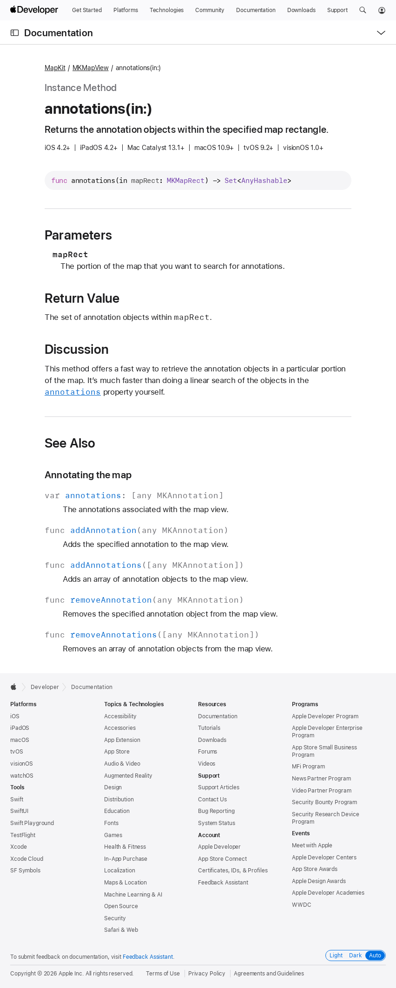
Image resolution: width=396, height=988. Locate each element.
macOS (19, 740)
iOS (15, 716)
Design (113, 787)
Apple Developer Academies (328, 893)
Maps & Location (125, 882)
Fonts (111, 823)
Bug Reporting (216, 811)
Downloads (212, 740)
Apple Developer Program (325, 716)
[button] (363, 10)
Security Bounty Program (324, 802)
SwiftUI (19, 811)
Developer (45, 687)
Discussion (77, 349)
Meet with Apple (312, 845)
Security (115, 918)
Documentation (58, 33)
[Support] (337, 10)
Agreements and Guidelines (269, 973)
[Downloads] (301, 10)
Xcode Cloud (26, 859)
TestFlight (22, 835)
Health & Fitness (125, 847)
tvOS (16, 751)
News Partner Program (321, 778)
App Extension (122, 740)
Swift (16, 799)
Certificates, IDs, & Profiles (233, 870)
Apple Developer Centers (324, 857)
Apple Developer (219, 847)
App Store (117, 751)
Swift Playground (32, 823)
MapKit (55, 68)
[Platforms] (126, 10)
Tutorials (209, 728)
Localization (119, 870)
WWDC (301, 905)
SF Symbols (25, 870)
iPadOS (19, 728)
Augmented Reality (128, 776)
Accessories (120, 728)
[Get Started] (87, 10)
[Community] (209, 10)
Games (113, 835)
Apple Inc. (71, 973)
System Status (216, 823)
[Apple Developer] (35, 10)
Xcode (18, 847)
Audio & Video (122, 763)
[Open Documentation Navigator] (14, 32)
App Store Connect (222, 859)
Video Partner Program (321, 790)
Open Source (121, 906)
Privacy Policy (206, 973)
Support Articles (218, 787)
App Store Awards (314, 869)
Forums (207, 751)
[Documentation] (255, 10)
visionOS (21, 763)
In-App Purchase (125, 859)
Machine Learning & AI (133, 894)
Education (117, 811)
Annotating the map (88, 475)
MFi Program (308, 766)
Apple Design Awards (319, 881)
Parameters (78, 235)
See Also (70, 443)
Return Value (82, 298)
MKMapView (91, 68)
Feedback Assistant (223, 882)
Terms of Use (163, 973)
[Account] (381, 10)
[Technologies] (167, 10)
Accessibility (120, 716)
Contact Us (212, 799)
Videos (206, 763)
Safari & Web (121, 930)
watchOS (21, 776)
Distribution (119, 799)
